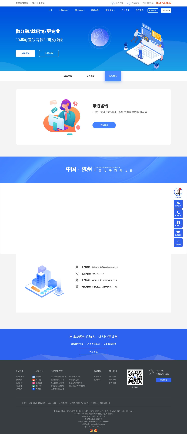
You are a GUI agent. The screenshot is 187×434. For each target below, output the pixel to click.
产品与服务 (20, 377)
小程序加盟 (63, 403)
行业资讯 (125, 10)
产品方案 (64, 10)
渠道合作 (110, 10)
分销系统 (94, 403)
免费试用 (166, 10)
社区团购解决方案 (57, 383)
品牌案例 (95, 10)
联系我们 (113, 76)
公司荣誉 (90, 76)
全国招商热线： (156, 3)
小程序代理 (74, 403)
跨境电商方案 (74, 380)
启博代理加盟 (105, 403)
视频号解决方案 (75, 377)
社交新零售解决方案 (58, 377)
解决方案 (80, 10)
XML (55, 403)
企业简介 (68, 76)
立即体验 (25, 53)
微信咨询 (119, 3)
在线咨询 (49, 53)
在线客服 (135, 3)
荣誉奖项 (112, 380)
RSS (49, 403)
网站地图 (41, 403)
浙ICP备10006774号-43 (93, 427)
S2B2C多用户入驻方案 (77, 386)
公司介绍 (112, 377)
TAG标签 (84, 403)
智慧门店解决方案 (57, 386)
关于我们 (140, 10)
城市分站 (32, 403)
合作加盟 (112, 383)
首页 (50, 10)
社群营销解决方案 (57, 380)
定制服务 (97, 380)
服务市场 (97, 377)
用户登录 (152, 10)
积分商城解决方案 (75, 383)
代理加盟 (93, 352)
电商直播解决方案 (57, 389)
